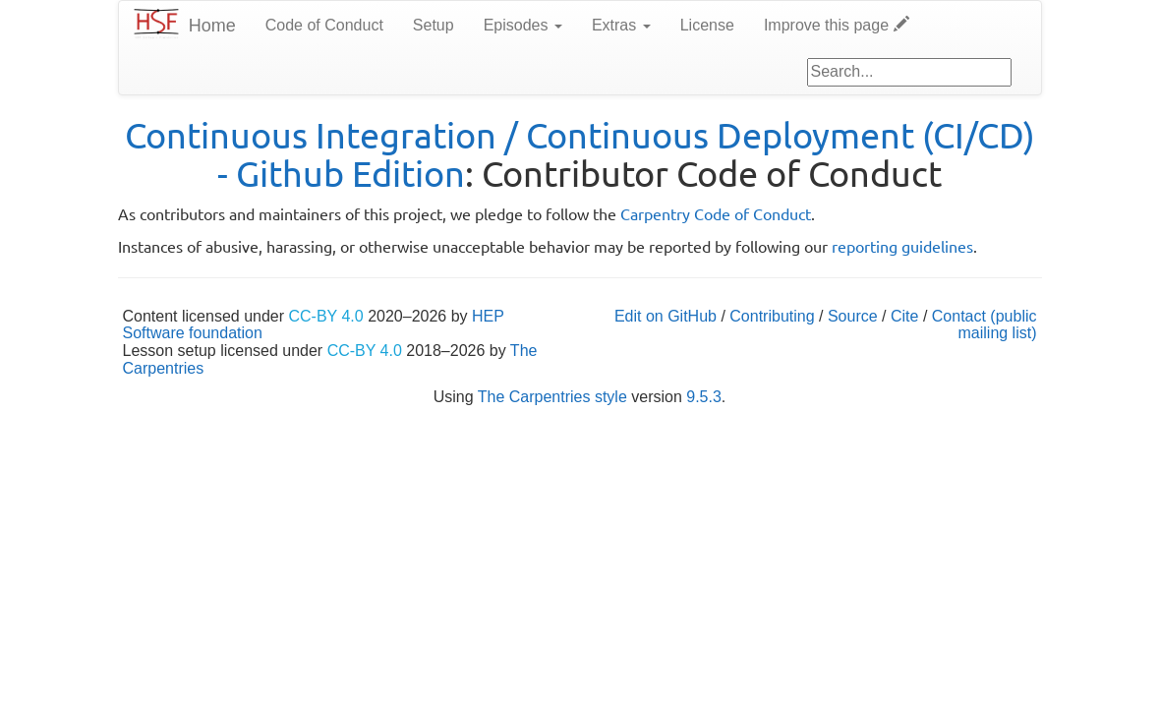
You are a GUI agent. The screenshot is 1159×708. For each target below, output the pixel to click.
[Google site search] (909, 72)
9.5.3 (704, 396)
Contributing (771, 316)
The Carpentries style (552, 396)
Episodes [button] (523, 25)
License (707, 25)
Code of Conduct (324, 25)
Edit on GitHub (665, 316)
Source (853, 316)
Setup (433, 25)
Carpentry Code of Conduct (715, 213)
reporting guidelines (902, 246)
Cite (904, 316)
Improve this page (836, 25)
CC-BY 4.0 (326, 316)
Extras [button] (621, 25)
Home (212, 25)
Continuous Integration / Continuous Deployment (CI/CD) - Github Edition (580, 154)
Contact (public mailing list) (984, 325)
